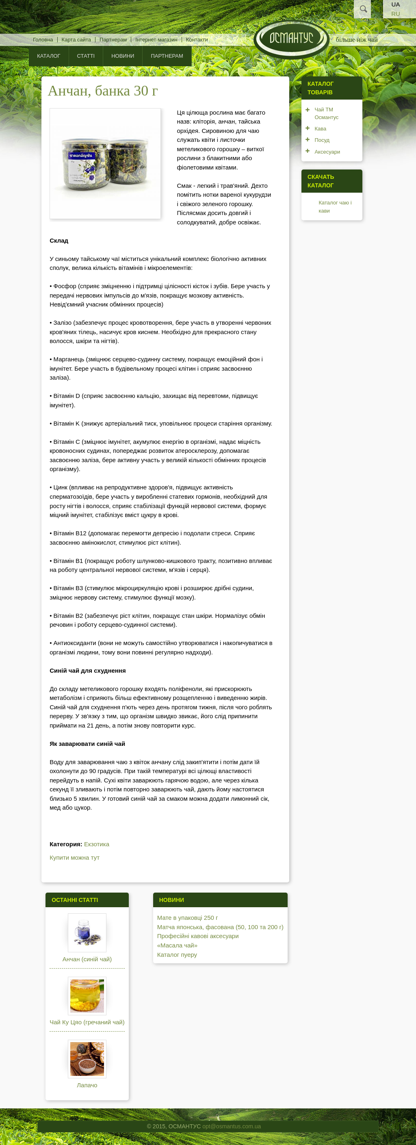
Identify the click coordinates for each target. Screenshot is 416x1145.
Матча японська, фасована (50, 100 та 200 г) (220, 926)
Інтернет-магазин (156, 39)
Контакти (197, 39)
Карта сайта (76, 39)
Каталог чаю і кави (334, 207)
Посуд (321, 140)
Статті (86, 56)
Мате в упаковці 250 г (187, 917)
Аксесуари (327, 152)
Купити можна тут (75, 857)
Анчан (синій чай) (87, 959)
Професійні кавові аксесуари (198, 935)
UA (396, 4)
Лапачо (87, 1085)
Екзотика (96, 844)
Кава (320, 129)
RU (395, 13)
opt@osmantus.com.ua (231, 1126)
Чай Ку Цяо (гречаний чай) (87, 1022)
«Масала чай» (177, 945)
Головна (43, 39)
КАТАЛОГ (48, 56)
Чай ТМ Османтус (326, 113)
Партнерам (113, 39)
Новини (122, 56)
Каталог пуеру (177, 954)
